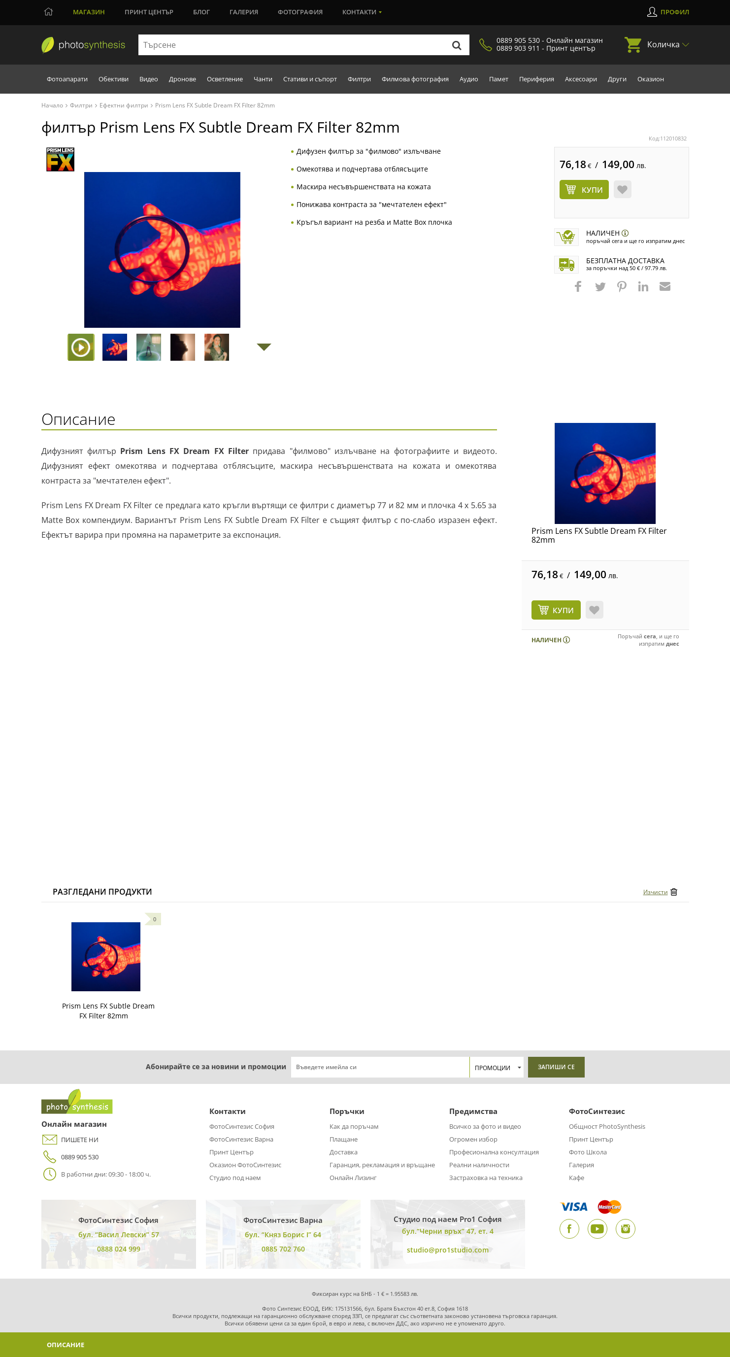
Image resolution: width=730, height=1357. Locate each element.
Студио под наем (235, 1177)
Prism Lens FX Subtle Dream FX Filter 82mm (599, 535)
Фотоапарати (67, 78)
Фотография (300, 11)
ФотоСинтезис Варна (241, 1139)
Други (617, 78)
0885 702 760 (283, 1248)
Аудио (469, 78)
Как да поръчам (354, 1126)
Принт (149, 11)
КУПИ (563, 610)
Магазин (89, 11)
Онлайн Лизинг (353, 1177)
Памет (498, 78)
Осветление (225, 78)
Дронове (182, 78)
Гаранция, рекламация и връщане (382, 1164)
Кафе (576, 1177)
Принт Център (231, 1152)
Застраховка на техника (486, 1177)
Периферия (536, 78)
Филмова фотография (415, 78)
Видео (148, 78)
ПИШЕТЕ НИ (70, 1139)
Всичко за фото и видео (485, 1126)
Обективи (114, 78)
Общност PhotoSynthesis (607, 1126)
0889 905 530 (70, 1157)
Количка (663, 44)
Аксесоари (581, 78)
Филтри (359, 78)
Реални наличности (479, 1164)
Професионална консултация (494, 1152)
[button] (579, 291)
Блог (201, 11)
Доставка (344, 1152)
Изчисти (655, 892)
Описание (68, 1344)
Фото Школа (588, 1152)
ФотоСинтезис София (241, 1126)
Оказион (650, 78)
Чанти (263, 78)
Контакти (359, 11)
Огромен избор (473, 1139)
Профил (675, 11)
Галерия (244, 11)
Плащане (344, 1139)
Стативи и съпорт (310, 78)
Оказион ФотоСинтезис (245, 1164)
